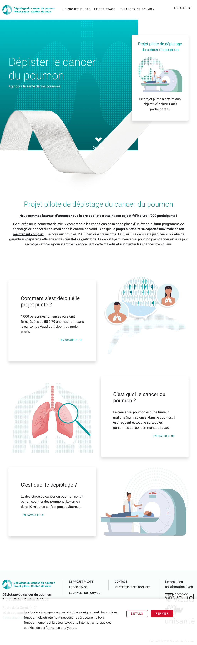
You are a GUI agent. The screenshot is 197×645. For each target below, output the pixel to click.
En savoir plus (71, 340)
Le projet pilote (76, 9)
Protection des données (132, 587)
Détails (137, 613)
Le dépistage (104, 9)
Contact (121, 582)
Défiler (98, 143)
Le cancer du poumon (136, 9)
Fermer (162, 613)
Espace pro (183, 8)
